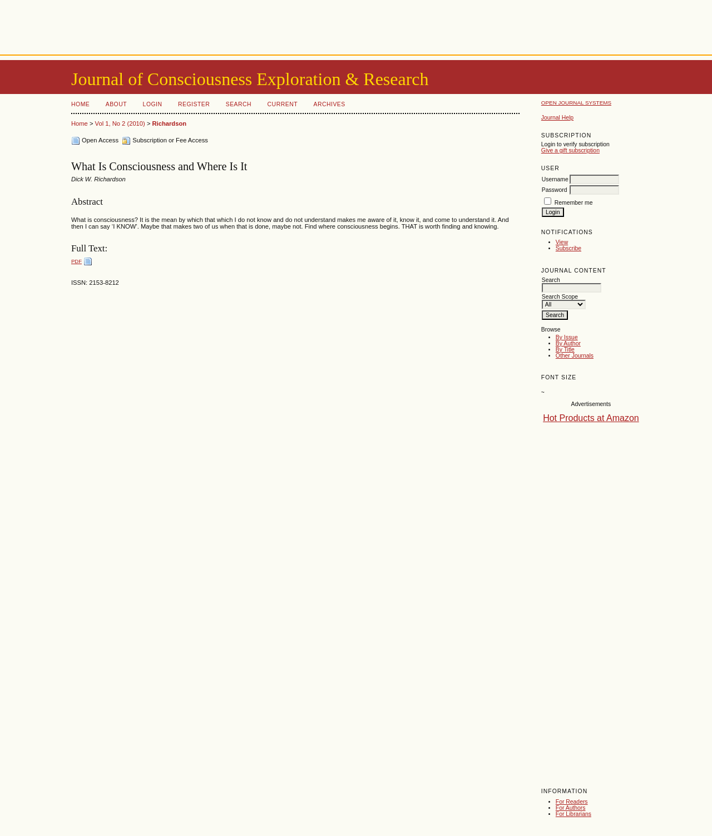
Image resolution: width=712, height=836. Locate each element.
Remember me (574, 203)
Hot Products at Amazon (591, 418)
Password (554, 190)
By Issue (567, 337)
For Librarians (573, 814)
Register (194, 104)
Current (283, 104)
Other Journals (575, 356)
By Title (565, 350)
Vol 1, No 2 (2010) (120, 123)
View (562, 242)
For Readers (572, 802)
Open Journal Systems (576, 103)
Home (80, 104)
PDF (76, 261)
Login (152, 104)
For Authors (571, 808)
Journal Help (557, 118)
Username (555, 179)
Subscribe (568, 248)
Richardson (169, 123)
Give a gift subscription (570, 150)
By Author (568, 343)
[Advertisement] (356, 25)
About (116, 104)
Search (238, 104)
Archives (329, 104)
